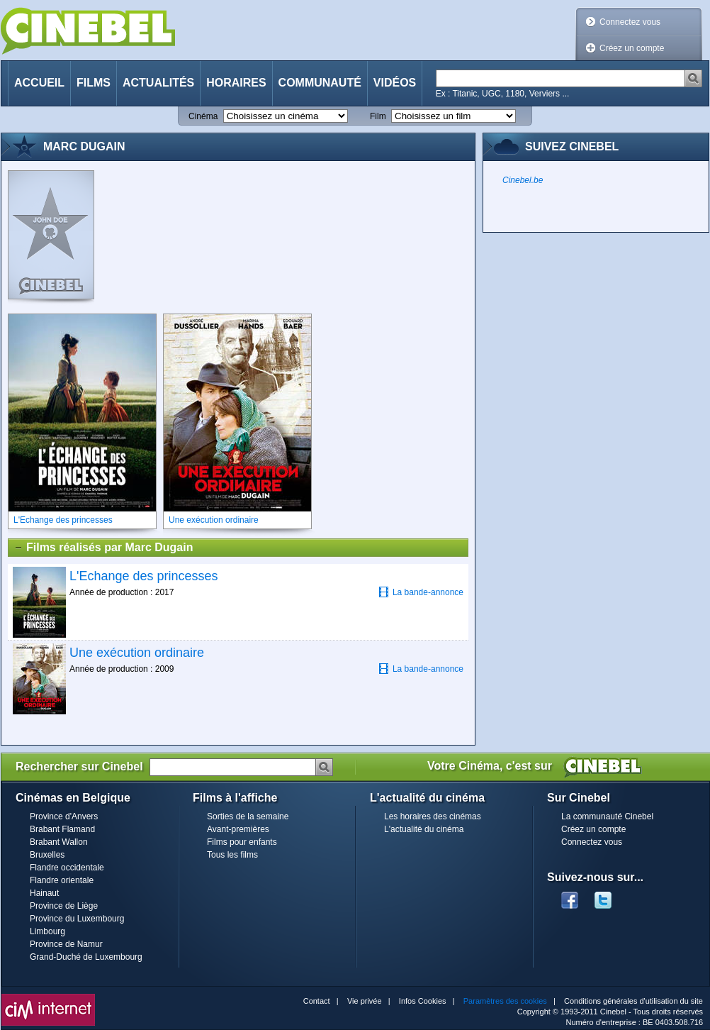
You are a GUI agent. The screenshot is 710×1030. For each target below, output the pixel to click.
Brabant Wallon (59, 842)
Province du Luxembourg (77, 919)
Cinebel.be (522, 180)
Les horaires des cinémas (432, 816)
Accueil (39, 83)
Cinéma (203, 116)
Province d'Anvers (64, 816)
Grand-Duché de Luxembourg (86, 957)
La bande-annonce (420, 592)
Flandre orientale (62, 880)
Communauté (319, 83)
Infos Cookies (422, 1001)
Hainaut (44, 893)
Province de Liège (64, 906)
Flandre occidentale (67, 868)
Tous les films (232, 855)
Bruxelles (47, 855)
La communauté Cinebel (607, 816)
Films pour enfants (242, 842)
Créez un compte (631, 48)
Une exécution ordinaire (136, 653)
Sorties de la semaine (247, 816)
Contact (316, 1001)
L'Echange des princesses (143, 576)
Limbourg (47, 931)
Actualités (158, 83)
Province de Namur (66, 944)
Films (94, 83)
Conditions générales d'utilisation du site (633, 1001)
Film (378, 116)
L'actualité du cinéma (423, 829)
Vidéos (394, 83)
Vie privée (364, 1001)
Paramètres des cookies (505, 1001)
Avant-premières (238, 829)
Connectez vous (629, 22)
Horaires (236, 83)
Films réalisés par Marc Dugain (103, 547)
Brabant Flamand (62, 829)
